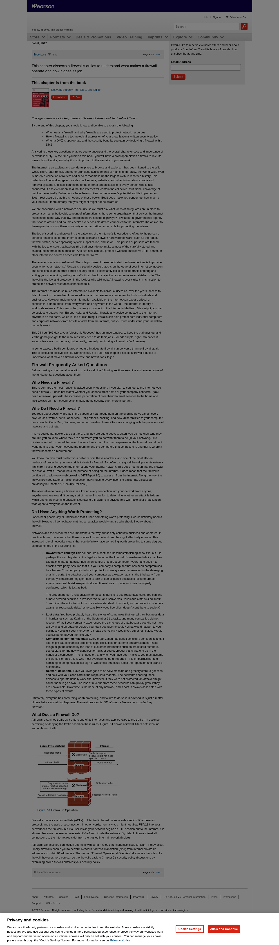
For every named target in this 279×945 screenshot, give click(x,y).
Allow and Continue (224, 928)
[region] (139, 929)
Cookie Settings (190, 928)
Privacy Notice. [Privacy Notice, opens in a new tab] (120, 940)
